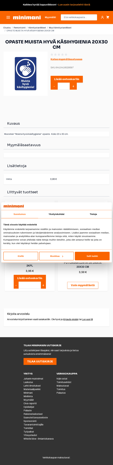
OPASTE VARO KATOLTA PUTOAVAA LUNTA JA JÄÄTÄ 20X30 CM (83, 262)
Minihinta (28, 396)
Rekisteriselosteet (33, 414)
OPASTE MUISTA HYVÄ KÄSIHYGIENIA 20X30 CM (30, 31)
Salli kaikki (92, 256)
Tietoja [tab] (93, 214)
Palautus (61, 393)
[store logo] (27, 17)
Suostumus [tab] (20, 214)
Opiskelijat (29, 407)
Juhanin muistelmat (33, 378)
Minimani (28, 393)
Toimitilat (28, 428)
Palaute (28, 410)
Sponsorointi (30, 421)
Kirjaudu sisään (70, 319)
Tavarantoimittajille (33, 424)
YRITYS (28, 373)
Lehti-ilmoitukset (32, 385)
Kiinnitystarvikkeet (37, 28)
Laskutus (28, 382)
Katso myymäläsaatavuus (66, 59)
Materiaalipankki (32, 389)
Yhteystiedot (30, 435)
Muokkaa (56, 256)
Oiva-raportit (30, 403)
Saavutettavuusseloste (36, 417)
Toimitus (60, 389)
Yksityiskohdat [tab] (56, 214)
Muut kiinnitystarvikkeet (60, 28)
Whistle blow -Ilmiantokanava (39, 438)
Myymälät (29, 400)
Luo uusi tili (87, 319)
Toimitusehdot (63, 382)
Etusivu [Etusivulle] (7, 28)
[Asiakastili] (102, 17)
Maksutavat (62, 385)
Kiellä (21, 256)
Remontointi (20, 28)
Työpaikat (29, 431)
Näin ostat (61, 378)
